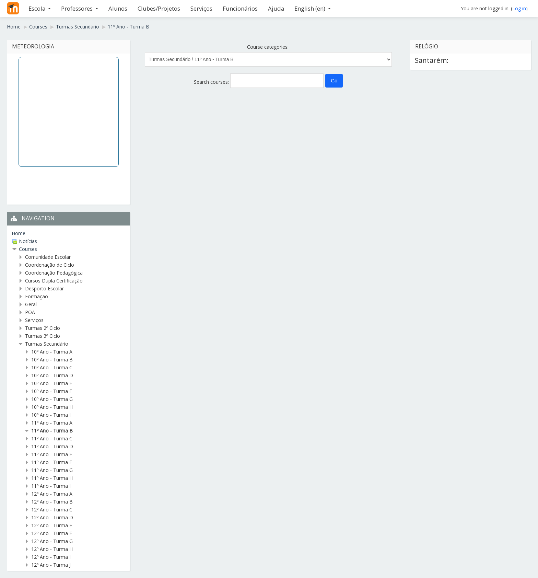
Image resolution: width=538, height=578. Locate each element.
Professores (79, 8)
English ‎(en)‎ (312, 8)
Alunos (117, 8)
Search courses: (212, 82)
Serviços (201, 8)
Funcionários (240, 8)
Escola (39, 8)
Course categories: (268, 47)
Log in (519, 8)
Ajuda (276, 8)
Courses (28, 249)
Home (18, 233)
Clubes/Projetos (159, 8)
